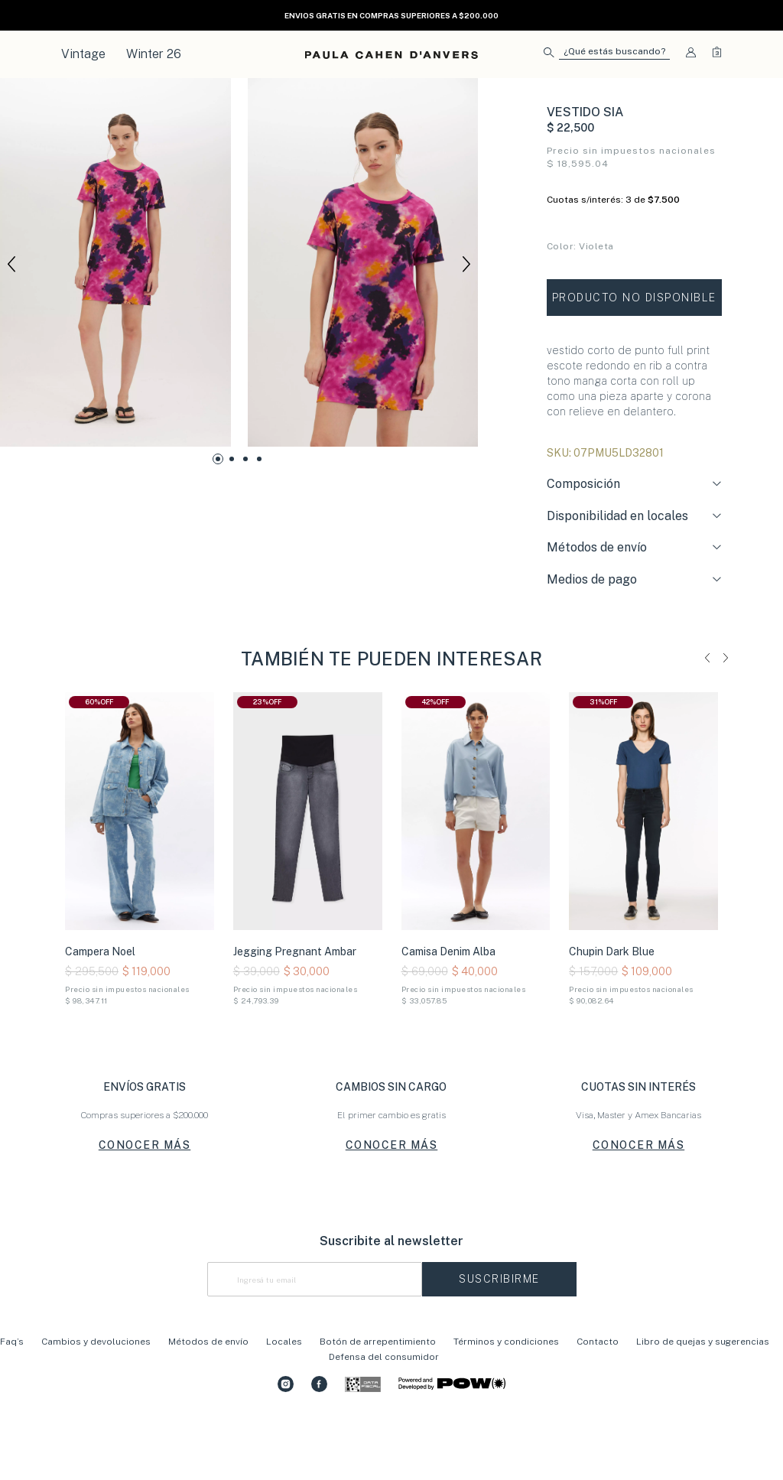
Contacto (598, 1399)
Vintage (83, 54)
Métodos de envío (208, 1399)
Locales (284, 1399)
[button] (607, 54)
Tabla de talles (689, 309)
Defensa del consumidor (384, 1415)
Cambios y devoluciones (96, 1399)
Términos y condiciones (506, 1399)
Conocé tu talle (581, 309)
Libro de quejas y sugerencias (702, 1399)
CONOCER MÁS (145, 1204)
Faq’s (12, 1399)
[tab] (634, 543)
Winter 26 (153, 54)
